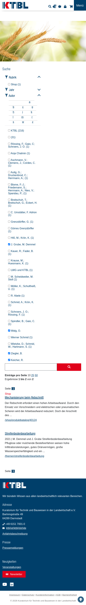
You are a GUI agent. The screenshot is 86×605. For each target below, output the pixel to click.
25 (32, 375)
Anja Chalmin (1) (19, 153)
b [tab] (13, 107)
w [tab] (23, 121)
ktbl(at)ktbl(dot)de (16, 528)
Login (65, 6)
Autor (12, 95)
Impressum (14, 595)
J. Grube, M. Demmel (21, 244)
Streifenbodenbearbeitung (20, 433)
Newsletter (14, 574)
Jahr (11, 90)
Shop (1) (14, 84)
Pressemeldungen (12, 547)
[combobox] (31, 367)
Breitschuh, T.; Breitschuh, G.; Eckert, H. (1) (22, 202)
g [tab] (32, 107)
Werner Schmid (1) (20, 337)
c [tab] (23, 107)
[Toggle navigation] (80, 5)
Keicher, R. (16, 360)
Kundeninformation (45, 595)
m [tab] (22, 117)
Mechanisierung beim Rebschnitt (24, 397)
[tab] (13, 102)
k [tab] (31, 112)
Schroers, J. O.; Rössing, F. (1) (18, 313)
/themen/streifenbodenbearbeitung (24, 456)
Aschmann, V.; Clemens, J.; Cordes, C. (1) (21, 163)
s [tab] (13, 121)
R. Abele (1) (16, 295)
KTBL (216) (16, 130)
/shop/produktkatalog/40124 (21, 420)
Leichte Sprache (60, 6)
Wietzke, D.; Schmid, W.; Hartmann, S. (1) (21, 345)
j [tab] (22, 112)
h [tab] (13, 112)
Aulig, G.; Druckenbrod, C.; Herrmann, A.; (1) (18, 175)
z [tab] (32, 121)
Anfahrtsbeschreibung (15, 533)
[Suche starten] (69, 367)
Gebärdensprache (55, 6)
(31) (11, 137)
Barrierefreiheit (69, 595)
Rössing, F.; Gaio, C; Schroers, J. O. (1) (21, 145)
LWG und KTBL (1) (20, 270)
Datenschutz (28, 595)
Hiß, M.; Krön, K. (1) (21, 237)
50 (36, 375)
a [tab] (29, 102)
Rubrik (12, 77)
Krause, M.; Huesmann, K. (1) (18, 262)
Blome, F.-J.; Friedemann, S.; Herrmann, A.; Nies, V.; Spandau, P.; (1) (21, 189)
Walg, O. (14, 330)
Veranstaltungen (11, 567)
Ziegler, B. (15, 353)
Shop (71, 6)
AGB (58, 595)
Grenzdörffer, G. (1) (20, 221)
